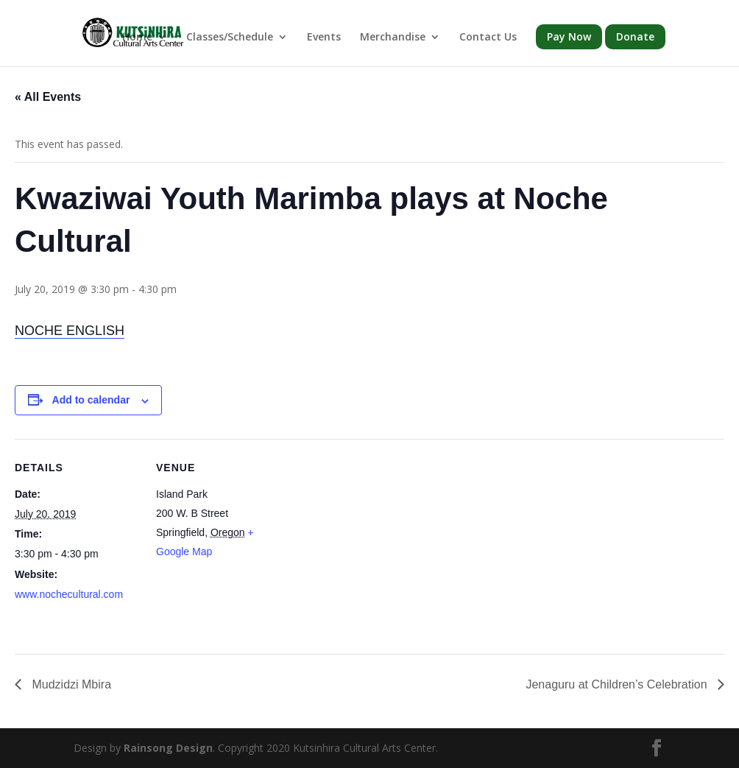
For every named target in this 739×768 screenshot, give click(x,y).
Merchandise (392, 37)
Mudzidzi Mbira (70, 684)
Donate (635, 36)
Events (324, 37)
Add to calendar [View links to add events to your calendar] (91, 400)
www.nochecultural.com (69, 594)
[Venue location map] (375, 541)
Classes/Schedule (229, 37)
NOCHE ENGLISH (69, 330)
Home (137, 37)
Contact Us (488, 37)
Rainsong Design (168, 748)
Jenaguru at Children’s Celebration (618, 684)
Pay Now (569, 36)
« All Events (48, 97)
